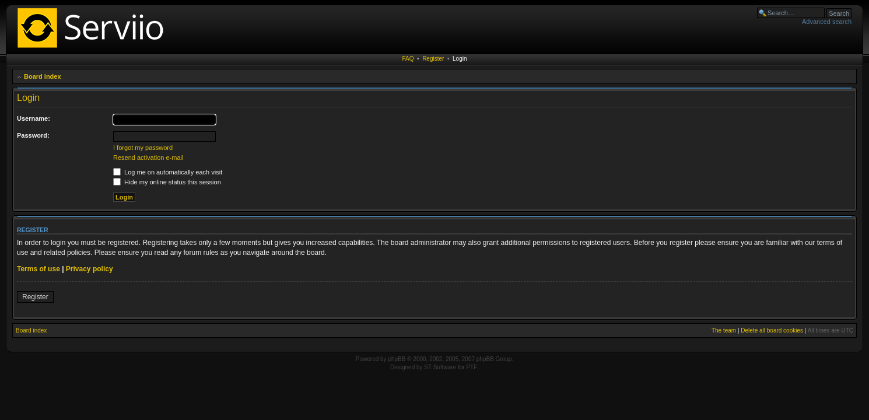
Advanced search (827, 21)
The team (724, 330)
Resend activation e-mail (148, 157)
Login (460, 58)
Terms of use (38, 269)
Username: (33, 118)
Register (433, 58)
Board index (42, 76)
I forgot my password (143, 147)
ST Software (440, 367)
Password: (33, 135)
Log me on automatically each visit (167, 172)
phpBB (396, 359)
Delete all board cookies (772, 330)
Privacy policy (89, 269)
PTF (471, 367)
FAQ (408, 58)
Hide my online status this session (167, 182)
